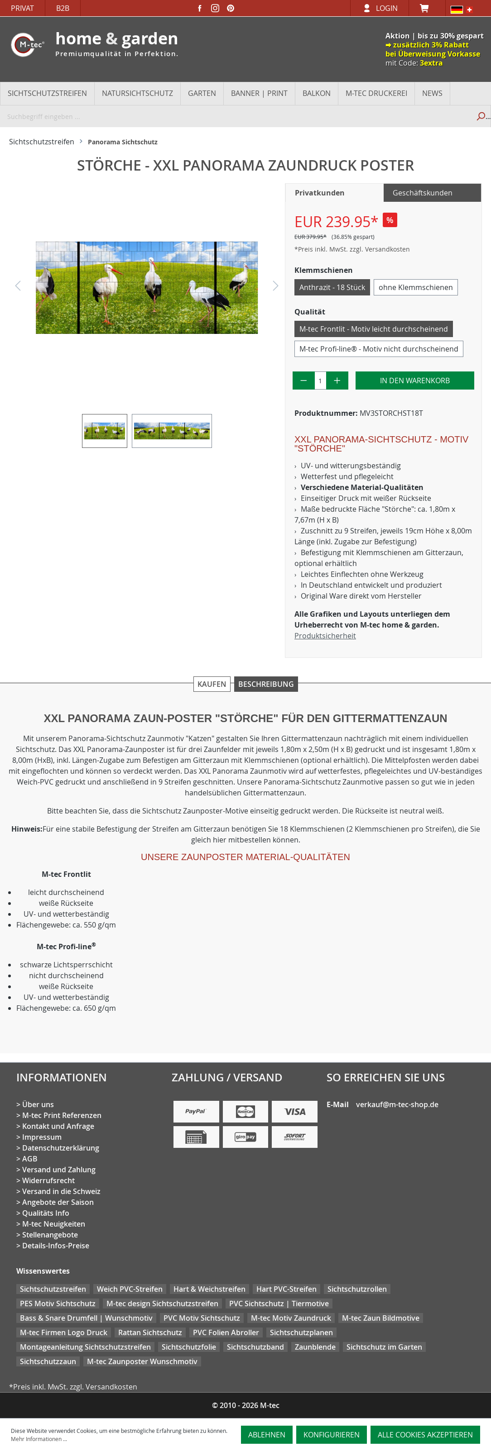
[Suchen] (480, 116)
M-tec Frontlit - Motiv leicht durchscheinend (373, 329)
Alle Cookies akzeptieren (425, 1435)
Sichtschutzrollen (357, 1289)
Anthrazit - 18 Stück (332, 287)
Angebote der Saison (58, 1202)
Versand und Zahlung (59, 1170)
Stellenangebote (50, 1235)
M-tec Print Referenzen (61, 1115)
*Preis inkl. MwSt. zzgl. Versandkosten (352, 249)
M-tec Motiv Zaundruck (291, 1318)
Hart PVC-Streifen (286, 1289)
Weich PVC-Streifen (130, 1289)
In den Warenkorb (415, 380)
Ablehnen (266, 1435)
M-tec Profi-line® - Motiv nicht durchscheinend (378, 349)
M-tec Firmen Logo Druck (63, 1332)
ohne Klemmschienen (416, 287)
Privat (22, 8)
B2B (62, 8)
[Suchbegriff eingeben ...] (235, 116)
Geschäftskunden (422, 193)
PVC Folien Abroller (226, 1332)
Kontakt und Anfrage (58, 1126)
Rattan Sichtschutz (150, 1332)
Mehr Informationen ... (39, 1438)
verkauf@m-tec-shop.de (397, 1104)
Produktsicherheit (325, 636)
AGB (30, 1159)
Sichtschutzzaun (48, 1361)
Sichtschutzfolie (189, 1347)
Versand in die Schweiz (61, 1191)
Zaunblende (315, 1347)
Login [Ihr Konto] (387, 8)
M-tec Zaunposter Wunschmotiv (142, 1361)
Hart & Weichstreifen (209, 1289)
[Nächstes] (276, 288)
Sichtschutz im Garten (384, 1347)
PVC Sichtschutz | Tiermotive (279, 1303)
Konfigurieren (331, 1435)
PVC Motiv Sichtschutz (202, 1318)
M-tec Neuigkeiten (53, 1224)
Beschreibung (266, 684)
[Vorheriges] (17, 288)
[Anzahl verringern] (304, 380)
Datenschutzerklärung (60, 1148)
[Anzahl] (320, 380)
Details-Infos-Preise (55, 1246)
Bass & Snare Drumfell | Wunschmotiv (86, 1318)
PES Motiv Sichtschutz (58, 1303)
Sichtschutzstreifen (53, 1289)
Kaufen (211, 684)
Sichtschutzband (255, 1347)
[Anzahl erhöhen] (337, 380)
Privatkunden (320, 193)
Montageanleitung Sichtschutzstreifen (85, 1347)
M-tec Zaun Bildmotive (380, 1318)
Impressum (42, 1137)
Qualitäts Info (45, 1213)
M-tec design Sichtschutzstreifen (162, 1303)
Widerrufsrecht (48, 1180)
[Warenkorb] (427, 8)
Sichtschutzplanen (301, 1332)
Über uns (38, 1104)
